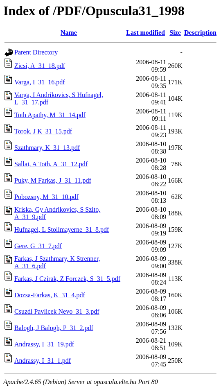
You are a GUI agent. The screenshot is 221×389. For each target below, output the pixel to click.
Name (69, 32)
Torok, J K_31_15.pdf (43, 131)
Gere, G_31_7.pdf (38, 245)
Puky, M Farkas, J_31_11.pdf (52, 180)
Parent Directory (36, 52)
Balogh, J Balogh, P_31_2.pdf (53, 327)
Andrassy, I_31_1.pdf (42, 360)
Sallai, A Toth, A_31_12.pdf (51, 164)
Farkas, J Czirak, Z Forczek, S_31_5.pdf (67, 278)
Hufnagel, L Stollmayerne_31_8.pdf (61, 229)
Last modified (145, 32)
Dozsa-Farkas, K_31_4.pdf (49, 295)
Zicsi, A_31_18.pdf (39, 65)
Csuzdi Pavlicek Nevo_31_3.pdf (56, 311)
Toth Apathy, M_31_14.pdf (50, 114)
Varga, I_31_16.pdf (39, 82)
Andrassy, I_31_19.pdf (44, 344)
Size (175, 32)
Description (200, 32)
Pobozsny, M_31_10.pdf (46, 196)
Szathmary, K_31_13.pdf (47, 147)
